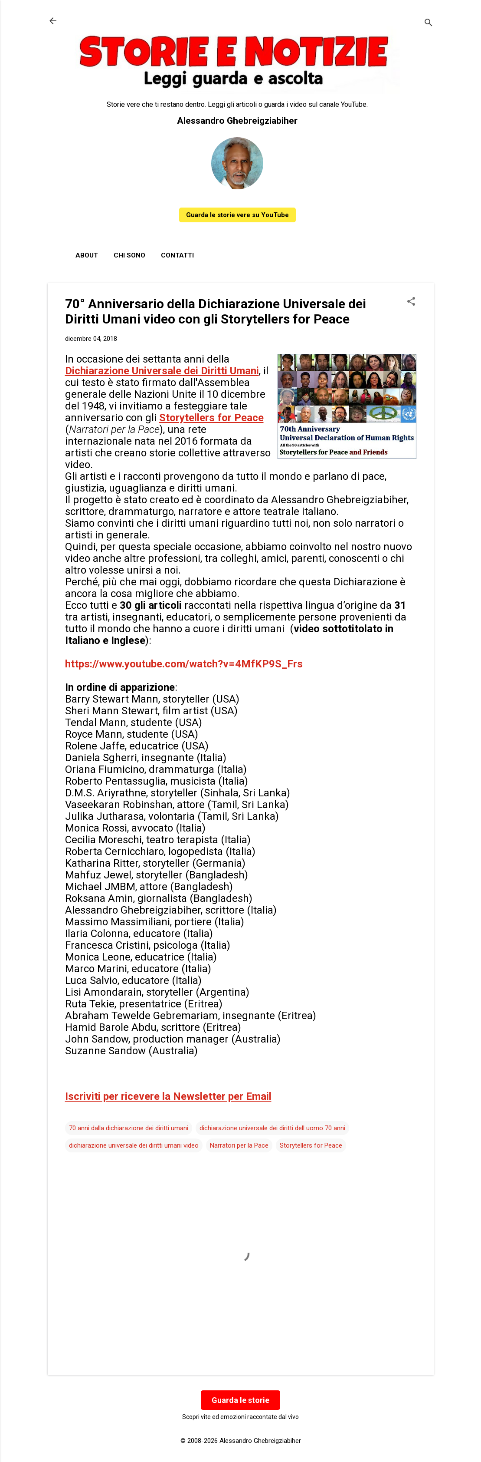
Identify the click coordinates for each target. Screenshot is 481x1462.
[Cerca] (428, 23)
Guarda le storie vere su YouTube (237, 215)
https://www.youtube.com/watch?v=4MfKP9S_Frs (184, 664)
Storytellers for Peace (311, 1145)
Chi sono (129, 255)
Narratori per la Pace (239, 1145)
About (86, 255)
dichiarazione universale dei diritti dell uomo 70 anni (272, 1128)
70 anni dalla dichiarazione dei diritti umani (128, 1128)
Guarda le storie (240, 1400)
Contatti (177, 255)
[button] (411, 302)
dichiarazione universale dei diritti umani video (134, 1145)
